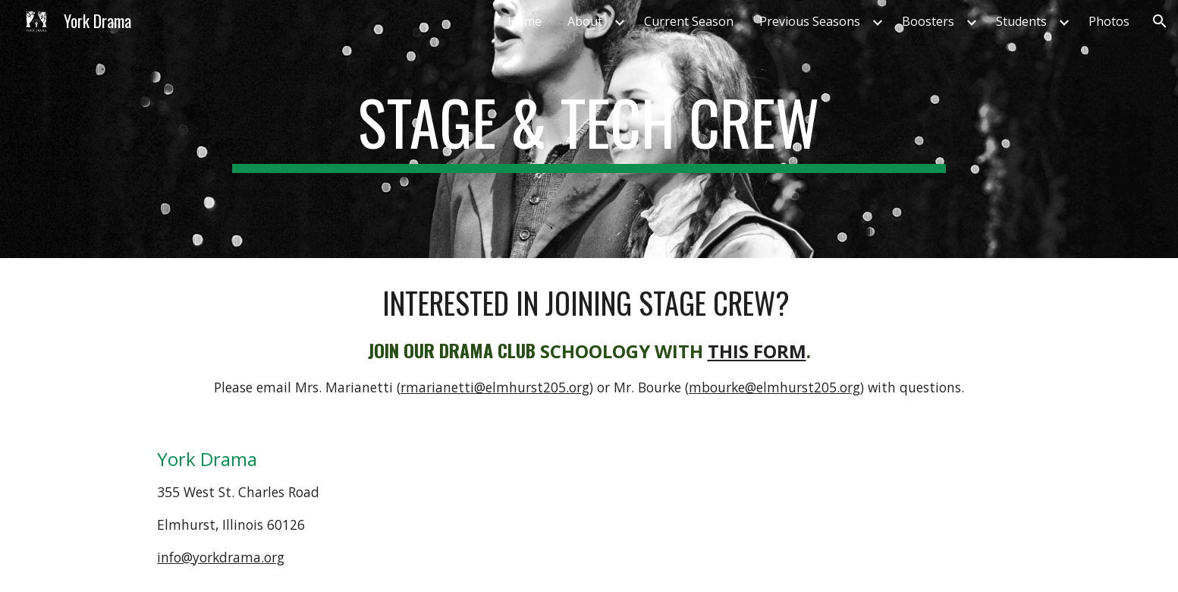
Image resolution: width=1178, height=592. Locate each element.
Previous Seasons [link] (809, 21)
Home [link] (524, 21)
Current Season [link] (689, 21)
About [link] (584, 21)
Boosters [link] (928, 21)
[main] (589, 129)
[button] (1160, 21)
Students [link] (1021, 21)
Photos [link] (1108, 21)
